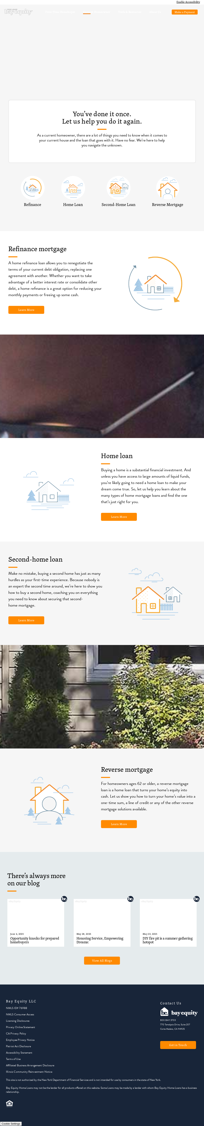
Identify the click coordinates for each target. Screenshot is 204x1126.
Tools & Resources (129, 12)
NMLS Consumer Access (20, 1014)
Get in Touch (178, 1044)
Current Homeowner (96, 12)
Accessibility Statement (19, 1053)
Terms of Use (13, 1059)
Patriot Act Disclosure (18, 1046)
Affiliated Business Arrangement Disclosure (30, 1065)
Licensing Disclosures (17, 1021)
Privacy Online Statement (20, 1027)
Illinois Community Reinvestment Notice (29, 1072)
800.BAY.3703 (168, 1020)
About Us (155, 12)
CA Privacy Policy (16, 1033)
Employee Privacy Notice (20, 1040)
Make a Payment (185, 12)
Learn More (26, 309)
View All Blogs (102, 960)
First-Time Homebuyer (60, 12)
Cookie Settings (11, 1123)
